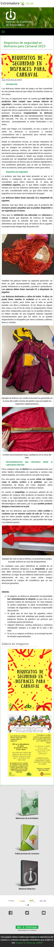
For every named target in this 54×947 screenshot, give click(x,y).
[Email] (43, 913)
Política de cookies (33, 942)
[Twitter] (27, 913)
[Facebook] (10, 913)
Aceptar (19, 942)
